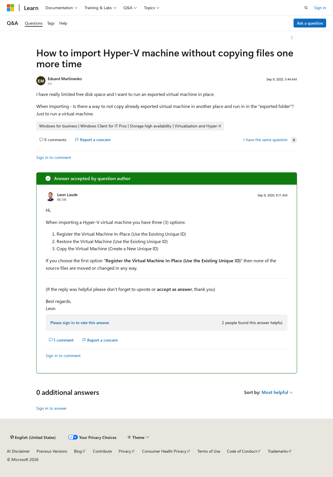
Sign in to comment (53, 157)
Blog (78, 451)
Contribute (102, 451)
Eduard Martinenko (65, 78)
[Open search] (306, 8)
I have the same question (266, 139)
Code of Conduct (242, 451)
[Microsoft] (10, 7)
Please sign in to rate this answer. (79, 322)
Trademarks (278, 451)
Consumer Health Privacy (164, 451)
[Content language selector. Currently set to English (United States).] (33, 437)
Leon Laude (67, 194)
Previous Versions (52, 451)
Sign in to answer (51, 408)
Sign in (320, 7)
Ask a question (310, 23)
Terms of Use (209, 451)
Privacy (125, 451)
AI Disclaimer (18, 451)
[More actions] (292, 37)
